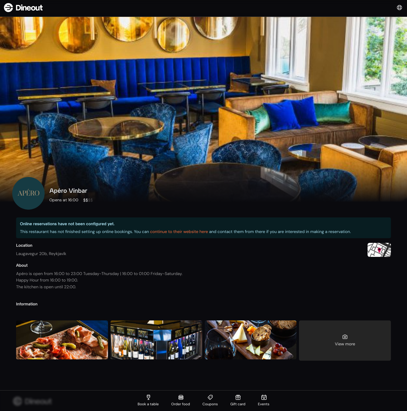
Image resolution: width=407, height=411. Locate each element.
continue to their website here (179, 231)
